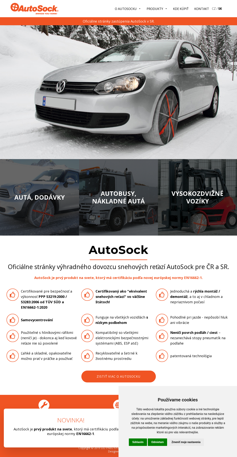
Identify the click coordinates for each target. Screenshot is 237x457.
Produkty (157, 9)
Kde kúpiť (181, 9)
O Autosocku (128, 9)
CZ (214, 9)
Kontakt (201, 9)
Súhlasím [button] (138, 442)
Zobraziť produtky (39, 164)
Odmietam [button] (157, 442)
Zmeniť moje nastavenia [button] (186, 442)
